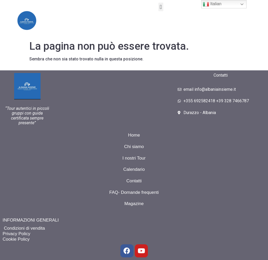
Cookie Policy (16, 239)
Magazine (134, 203)
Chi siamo (134, 146)
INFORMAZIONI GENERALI (31, 220)
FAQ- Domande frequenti (134, 192)
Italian (212, 4)
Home (134, 135)
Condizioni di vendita (24, 228)
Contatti (134, 180)
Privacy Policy (16, 233)
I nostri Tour (134, 158)
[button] (160, 7)
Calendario (134, 169)
